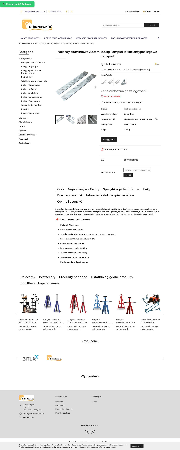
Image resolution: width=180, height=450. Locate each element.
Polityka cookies (62, 413)
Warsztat (24, 118)
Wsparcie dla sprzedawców (91, 38)
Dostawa (59, 402)
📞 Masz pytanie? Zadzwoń (17, 4)
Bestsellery (25, 143)
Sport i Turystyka (27, 135)
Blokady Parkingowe (30, 101)
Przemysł (24, 139)
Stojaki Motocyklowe (30, 85)
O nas (94, 402)
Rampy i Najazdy (29, 66)
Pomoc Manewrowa (30, 113)
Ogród (22, 130)
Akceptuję (137, 446)
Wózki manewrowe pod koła (34, 81)
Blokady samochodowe (31, 97)
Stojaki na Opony (28, 89)
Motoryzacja (25, 58)
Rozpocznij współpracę (58, 38)
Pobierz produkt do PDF (114, 149)
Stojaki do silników (29, 93)
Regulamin (60, 405)
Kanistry (25, 109)
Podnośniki (27, 77)
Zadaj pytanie (109, 139)
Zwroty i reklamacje (64, 409)
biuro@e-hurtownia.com (34, 413)
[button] (61, 396)
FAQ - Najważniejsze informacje (129, 38)
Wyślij (128, 175)
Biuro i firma (25, 122)
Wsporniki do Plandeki (31, 105)
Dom (22, 126)
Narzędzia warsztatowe (33, 62)
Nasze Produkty (30, 38)
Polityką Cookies (58, 445)
